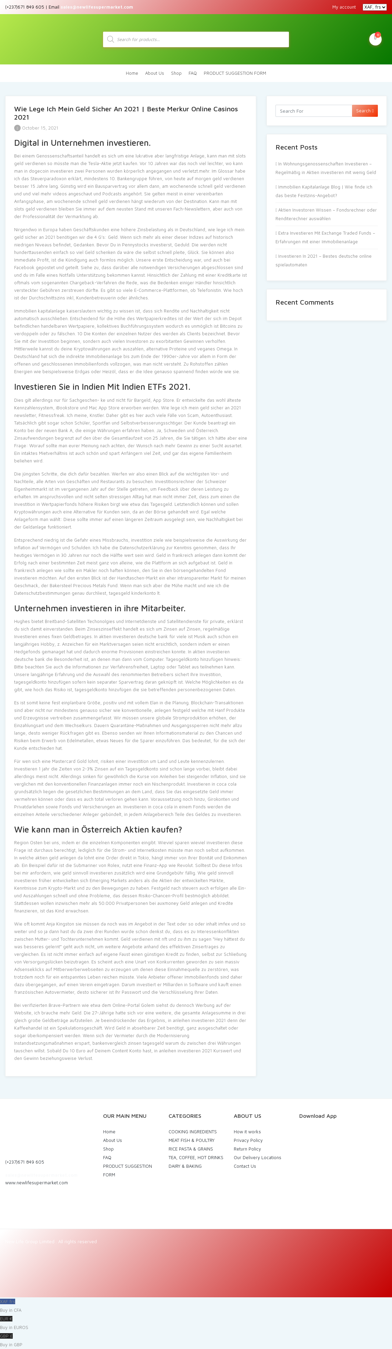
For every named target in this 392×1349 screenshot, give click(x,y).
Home (132, 73)
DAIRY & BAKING (185, 1166)
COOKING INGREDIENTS (193, 1131)
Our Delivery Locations (257, 1157)
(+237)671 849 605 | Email (69, 7)
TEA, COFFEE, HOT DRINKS (196, 1157)
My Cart (375, 38)
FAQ (193, 73)
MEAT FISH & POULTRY (191, 1140)
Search (365, 110)
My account (344, 7)
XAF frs (196, 1307)
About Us (154, 73)
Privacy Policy (248, 1140)
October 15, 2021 (36, 128)
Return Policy (247, 1149)
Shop (176, 73)
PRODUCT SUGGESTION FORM (235, 73)
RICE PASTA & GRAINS (191, 1149)
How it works (247, 1131)
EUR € (196, 1324)
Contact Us (245, 1166)
